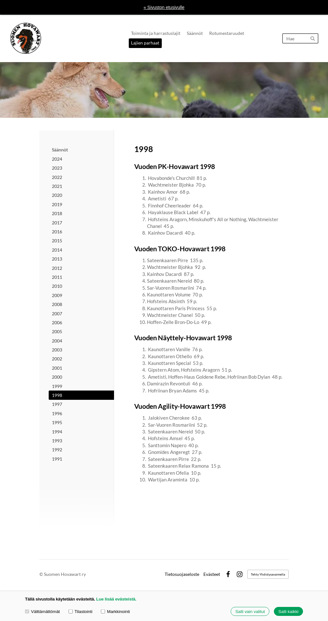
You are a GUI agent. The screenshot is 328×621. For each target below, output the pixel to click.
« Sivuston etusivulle (164, 7)
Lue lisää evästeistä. (116, 599)
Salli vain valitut (250, 611)
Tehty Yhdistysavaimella (268, 574)
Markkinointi (115, 611)
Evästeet (211, 574)
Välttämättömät (42, 611)
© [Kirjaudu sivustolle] (41, 574)
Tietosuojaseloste (182, 574)
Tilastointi (81, 611)
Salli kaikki (288, 611)
